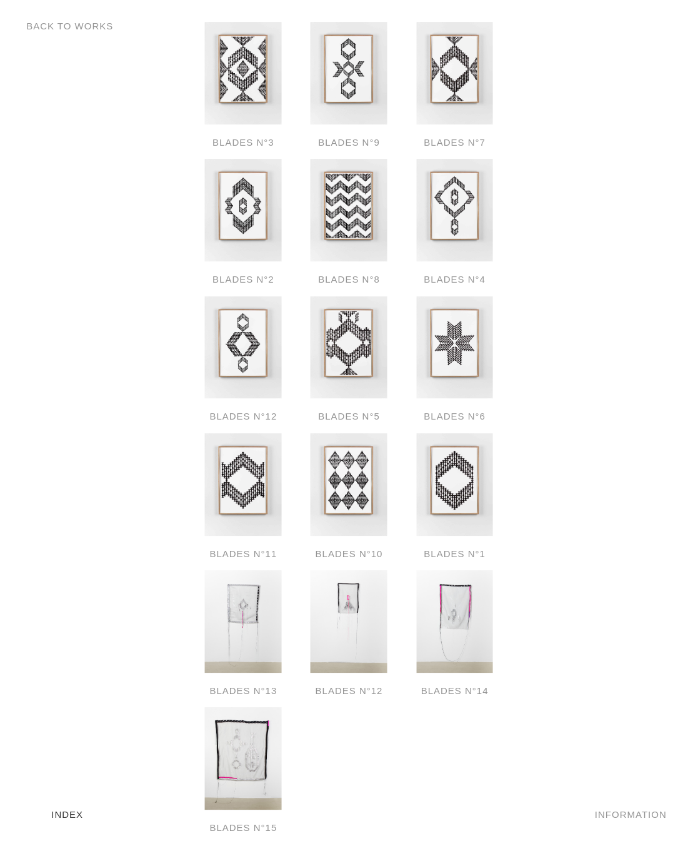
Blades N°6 (455, 416)
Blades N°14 (455, 690)
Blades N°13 (243, 690)
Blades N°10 (349, 553)
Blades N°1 (455, 553)
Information (631, 814)
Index (67, 814)
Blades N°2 (243, 279)
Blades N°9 (349, 142)
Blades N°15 (243, 827)
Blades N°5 (349, 416)
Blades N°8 (349, 279)
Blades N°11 (243, 553)
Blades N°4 (455, 279)
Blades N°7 (455, 142)
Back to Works (69, 26)
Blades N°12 (243, 416)
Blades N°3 (243, 142)
